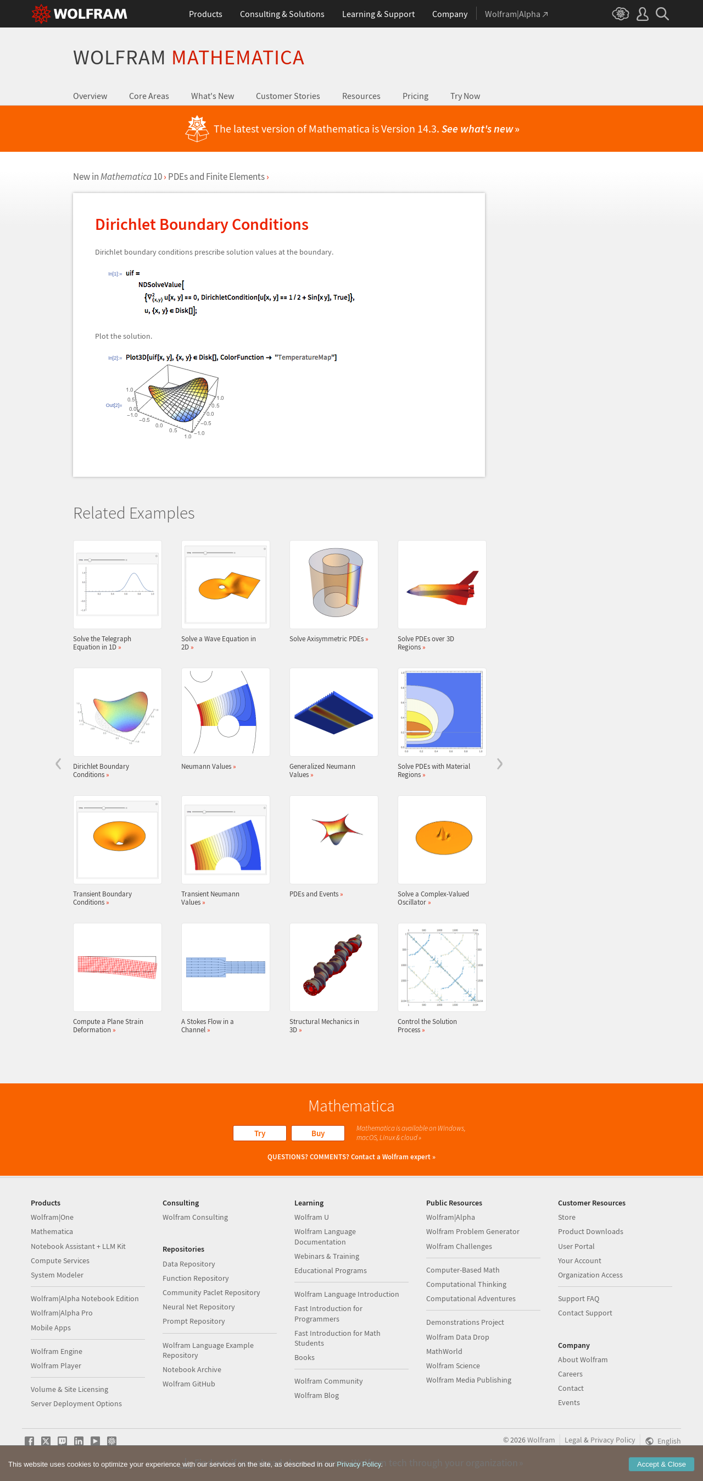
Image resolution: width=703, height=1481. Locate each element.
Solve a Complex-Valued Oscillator (439, 850)
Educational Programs (330, 1270)
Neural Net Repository (199, 1307)
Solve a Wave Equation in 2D (222, 595)
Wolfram (189, 57)
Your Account (579, 1260)
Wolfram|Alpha (450, 1217)
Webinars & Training (326, 1256)
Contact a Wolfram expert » (393, 1156)
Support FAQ (578, 1298)
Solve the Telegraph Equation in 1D (114, 595)
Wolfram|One (52, 1217)
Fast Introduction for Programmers (328, 1313)
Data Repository (189, 1264)
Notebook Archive (192, 1369)
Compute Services (60, 1260)
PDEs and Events (330, 846)
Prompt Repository (194, 1321)
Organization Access (590, 1275)
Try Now (465, 95)
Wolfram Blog (316, 1395)
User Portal (576, 1246)
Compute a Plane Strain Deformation (114, 978)
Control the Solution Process (439, 978)
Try (259, 1133)
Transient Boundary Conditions (114, 850)
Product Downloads (590, 1231)
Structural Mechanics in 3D (330, 978)
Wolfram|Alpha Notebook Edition (85, 1298)
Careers (570, 1374)
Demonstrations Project (465, 1322)
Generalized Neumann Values (330, 723)
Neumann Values (222, 719)
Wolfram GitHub (189, 1384)
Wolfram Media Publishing (468, 1380)
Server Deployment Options (76, 1403)
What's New (212, 95)
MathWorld (444, 1351)
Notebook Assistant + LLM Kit (78, 1246)
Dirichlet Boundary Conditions (114, 723)
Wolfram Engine (56, 1351)
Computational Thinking (466, 1284)
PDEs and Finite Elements (216, 176)
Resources (361, 95)
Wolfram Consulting (195, 1217)
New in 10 (117, 176)
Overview (90, 95)
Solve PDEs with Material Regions (439, 723)
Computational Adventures (471, 1298)
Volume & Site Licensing (69, 1389)
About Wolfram (583, 1359)
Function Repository (196, 1278)
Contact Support (585, 1313)
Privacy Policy (612, 1440)
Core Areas (149, 95)
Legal (573, 1440)
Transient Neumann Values (222, 850)
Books (304, 1357)
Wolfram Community (328, 1381)
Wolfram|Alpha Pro (62, 1313)
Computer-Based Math (463, 1270)
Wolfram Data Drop (457, 1337)
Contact (571, 1388)
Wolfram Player (56, 1365)
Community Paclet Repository (211, 1292)
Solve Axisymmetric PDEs (330, 591)
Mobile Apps (51, 1328)
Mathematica (52, 1231)
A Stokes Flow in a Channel (222, 978)
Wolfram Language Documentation (325, 1236)
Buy (318, 1133)
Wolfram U (311, 1217)
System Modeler (57, 1275)
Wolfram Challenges (459, 1246)
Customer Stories (288, 95)
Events (569, 1402)
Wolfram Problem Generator (473, 1231)
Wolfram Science (453, 1365)
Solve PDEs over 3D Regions (439, 595)
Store (567, 1217)
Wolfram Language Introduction (346, 1294)
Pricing (415, 95)
